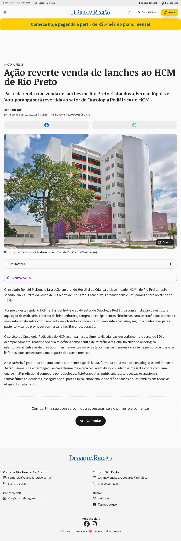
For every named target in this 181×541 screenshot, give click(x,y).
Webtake (101, 498)
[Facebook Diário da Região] (87, 524)
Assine (170, 12)
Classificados (23, 2)
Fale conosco (169, 3)
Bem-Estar (8, 2)
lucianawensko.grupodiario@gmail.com (121, 478)
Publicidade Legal (148, 3)
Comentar (90, 420)
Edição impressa (44, 3)
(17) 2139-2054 (15, 484)
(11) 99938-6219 (106, 484)
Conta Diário (147, 12)
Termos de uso (105, 504)
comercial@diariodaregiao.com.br (28, 478)
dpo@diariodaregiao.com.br (24, 498)
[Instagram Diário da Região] (94, 524)
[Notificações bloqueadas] (128, 12)
